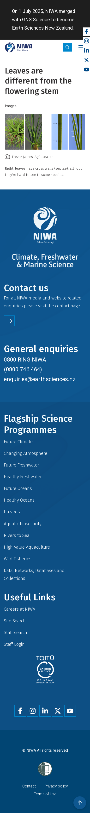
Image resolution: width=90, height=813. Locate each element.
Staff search (15, 632)
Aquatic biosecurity (23, 523)
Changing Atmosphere (25, 453)
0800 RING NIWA (25, 359)
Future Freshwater (21, 465)
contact (62, 306)
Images (11, 106)
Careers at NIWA (19, 609)
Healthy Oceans (19, 500)
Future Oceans (18, 488)
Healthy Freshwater (23, 476)
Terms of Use (45, 794)
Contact (29, 786)
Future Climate (18, 441)
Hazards (12, 511)
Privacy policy (56, 786)
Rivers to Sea (17, 535)
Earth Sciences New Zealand (42, 28)
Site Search (15, 621)
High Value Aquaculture (27, 547)
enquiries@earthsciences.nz (40, 379)
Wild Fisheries (17, 558)
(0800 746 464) (23, 369)
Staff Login (14, 644)
